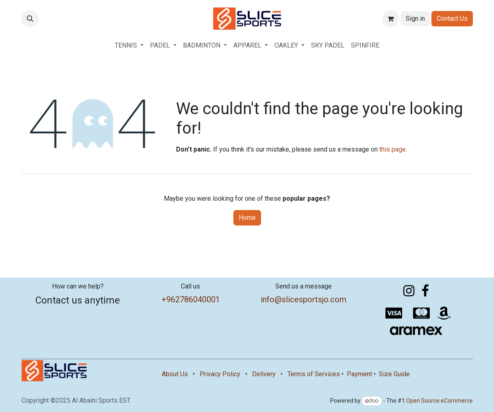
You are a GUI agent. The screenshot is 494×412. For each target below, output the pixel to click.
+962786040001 (190, 299)
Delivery (264, 374)
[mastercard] (422, 313)
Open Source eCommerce (439, 400)
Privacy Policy (220, 374)
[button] (30, 18)
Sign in (415, 18)
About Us (175, 374)
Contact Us (452, 18)
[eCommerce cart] (390, 18)
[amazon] (443, 313)
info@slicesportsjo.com (303, 299)
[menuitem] (129, 45)
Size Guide (394, 374)
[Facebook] (425, 291)
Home (247, 217)
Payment (359, 374)
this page (392, 149)
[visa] (394, 313)
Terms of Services (313, 374)
